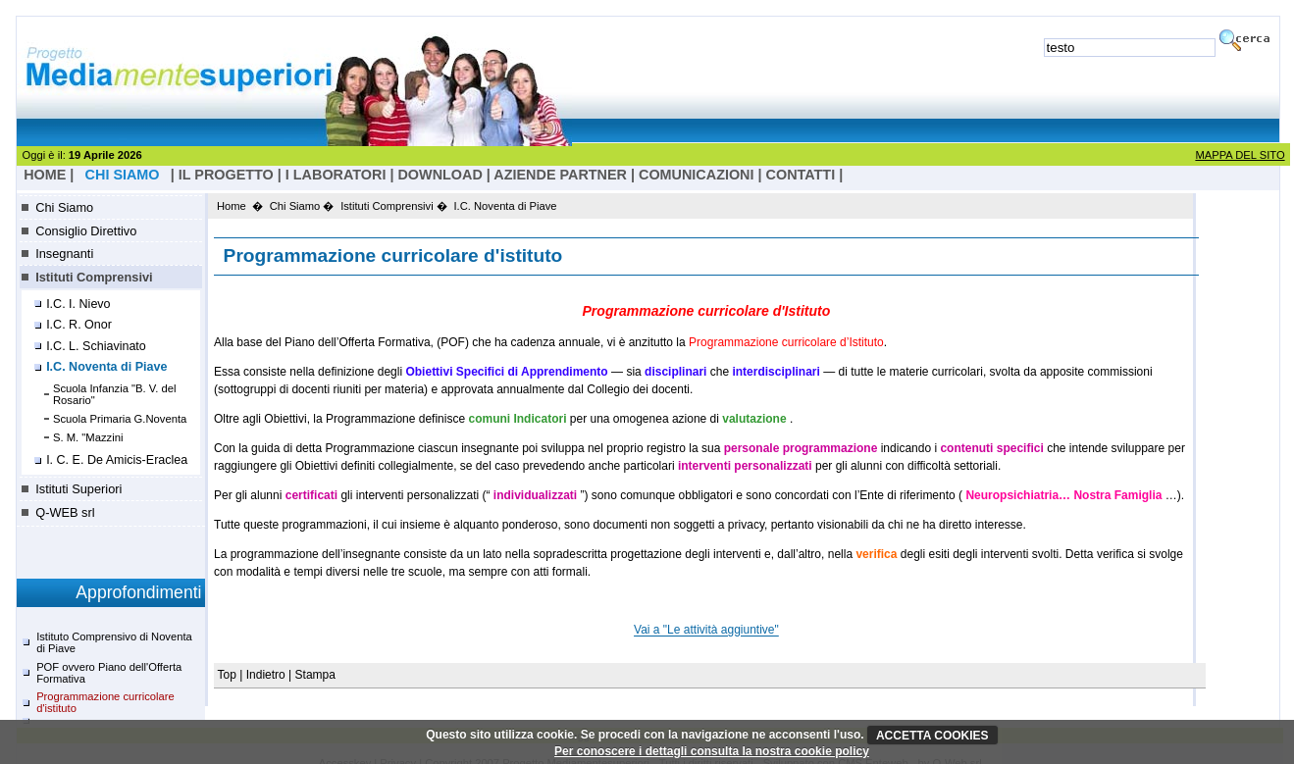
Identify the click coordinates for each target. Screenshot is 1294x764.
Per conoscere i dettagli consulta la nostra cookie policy (711, 751)
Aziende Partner (560, 174)
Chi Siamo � (302, 206)
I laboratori (336, 174)
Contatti (801, 174)
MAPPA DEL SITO (1239, 155)
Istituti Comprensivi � (393, 206)
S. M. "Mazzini (88, 437)
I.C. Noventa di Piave (106, 367)
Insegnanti (64, 253)
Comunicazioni (696, 174)
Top (229, 675)
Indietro (265, 675)
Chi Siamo (64, 207)
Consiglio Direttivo (85, 231)
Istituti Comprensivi (93, 277)
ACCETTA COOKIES (932, 735)
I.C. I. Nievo (78, 304)
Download (439, 174)
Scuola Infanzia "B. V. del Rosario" (115, 394)
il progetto (226, 174)
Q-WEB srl (64, 512)
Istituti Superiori (78, 489)
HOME (45, 174)
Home (231, 206)
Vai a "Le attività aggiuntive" (706, 630)
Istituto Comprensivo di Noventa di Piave (114, 642)
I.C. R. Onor (79, 324)
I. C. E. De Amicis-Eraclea (116, 460)
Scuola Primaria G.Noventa (120, 419)
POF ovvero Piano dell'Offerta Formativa (108, 673)
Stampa (315, 675)
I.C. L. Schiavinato (96, 346)
